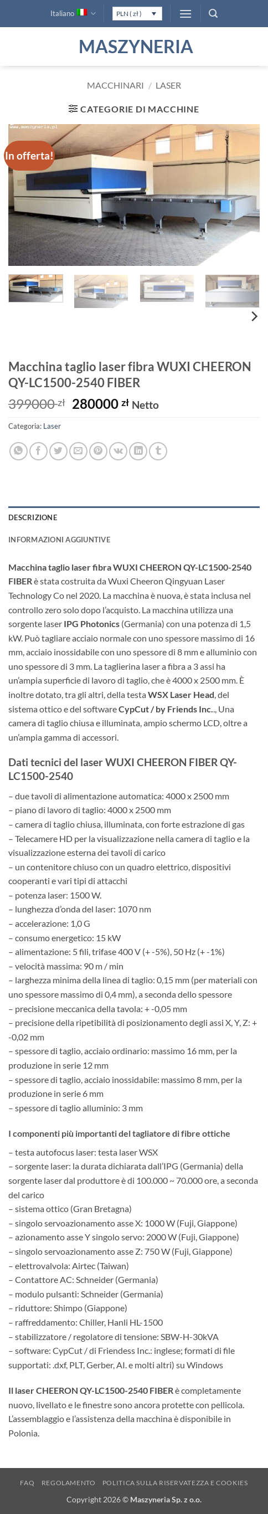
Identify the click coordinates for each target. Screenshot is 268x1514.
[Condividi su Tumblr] (158, 451)
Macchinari (115, 85)
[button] (185, 13)
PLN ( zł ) (129, 13)
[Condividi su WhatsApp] (18, 451)
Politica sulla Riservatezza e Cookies (175, 1483)
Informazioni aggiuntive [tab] (59, 539)
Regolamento (69, 1483)
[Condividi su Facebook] (38, 451)
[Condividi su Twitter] (58, 451)
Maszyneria (134, 46)
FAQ (27, 1483)
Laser (168, 85)
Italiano (73, 13)
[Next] (253, 316)
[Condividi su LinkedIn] (138, 451)
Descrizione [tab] (32, 517)
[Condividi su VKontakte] (118, 451)
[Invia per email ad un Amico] (78, 451)
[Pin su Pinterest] (98, 451)
